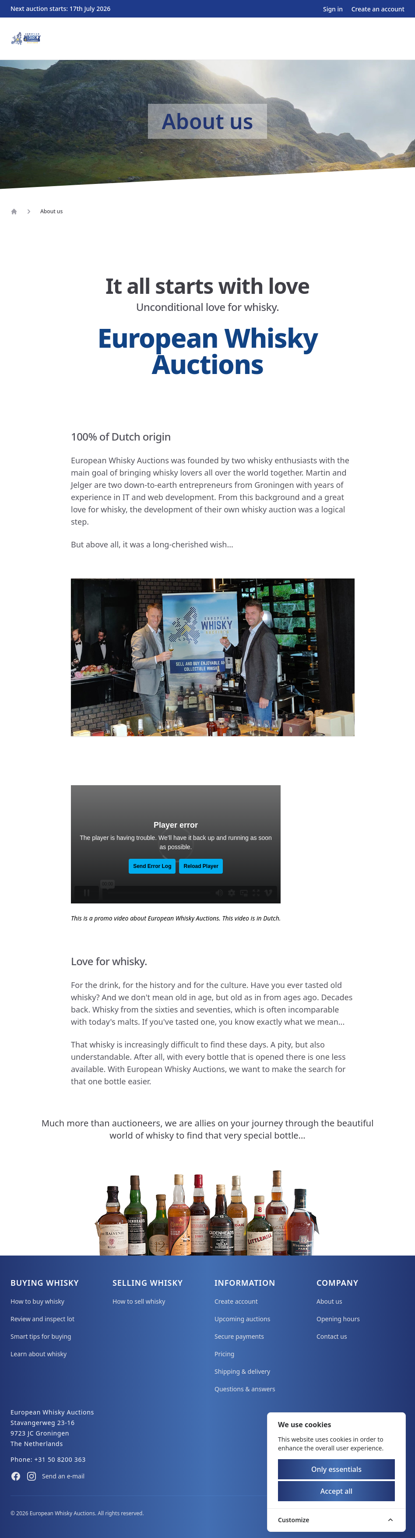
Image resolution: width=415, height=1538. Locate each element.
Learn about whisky (39, 1354)
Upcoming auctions (242, 1319)
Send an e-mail (63, 1476)
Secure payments (239, 1336)
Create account (236, 1301)
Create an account (378, 9)
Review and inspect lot (42, 1319)
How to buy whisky (37, 1301)
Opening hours (338, 1319)
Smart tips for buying (41, 1336)
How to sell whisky (139, 1301)
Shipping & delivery (242, 1371)
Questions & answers (245, 1389)
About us (329, 1301)
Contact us (332, 1336)
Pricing (224, 1354)
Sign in (334, 9)
